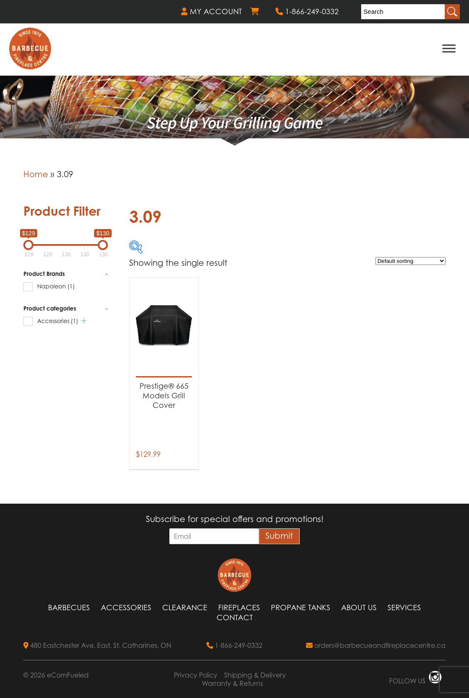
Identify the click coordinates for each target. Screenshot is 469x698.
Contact (235, 617)
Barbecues (69, 607)
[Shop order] (410, 261)
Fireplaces (239, 607)
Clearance (184, 607)
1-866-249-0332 (307, 11)
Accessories (57, 320)
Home (35, 174)
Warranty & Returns (232, 683)
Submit (279, 536)
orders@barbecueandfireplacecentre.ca (376, 645)
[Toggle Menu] (449, 48)
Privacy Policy (195, 675)
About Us (359, 607)
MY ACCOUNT (211, 11)
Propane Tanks (300, 607)
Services (404, 607)
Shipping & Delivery (255, 675)
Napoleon (56, 286)
